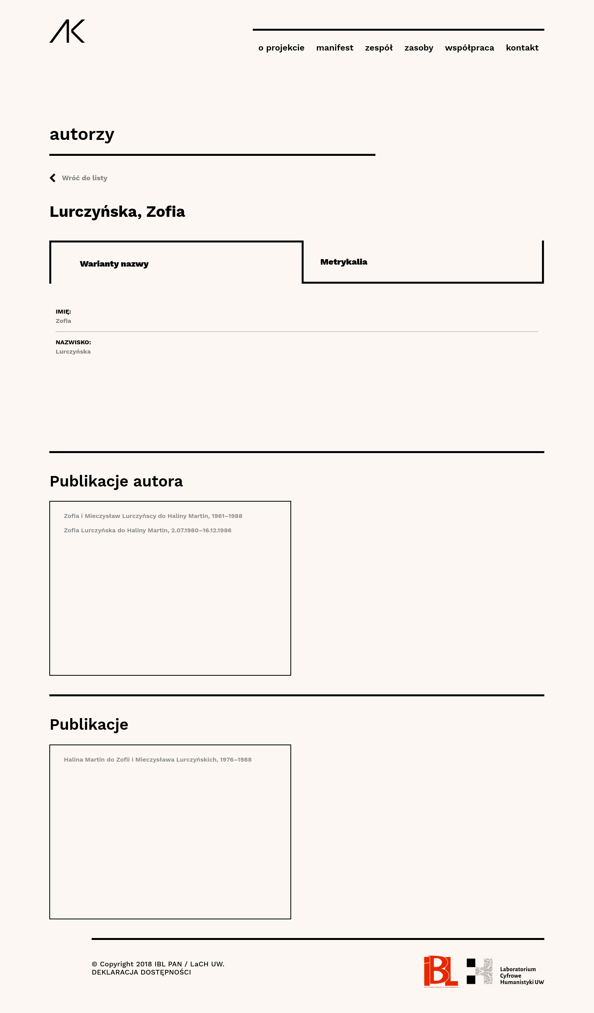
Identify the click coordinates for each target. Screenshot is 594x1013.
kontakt (522, 47)
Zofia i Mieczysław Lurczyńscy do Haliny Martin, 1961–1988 (153, 516)
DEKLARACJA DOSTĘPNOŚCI (141, 972)
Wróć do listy (84, 178)
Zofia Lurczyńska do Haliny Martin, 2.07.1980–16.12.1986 (147, 530)
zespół (379, 47)
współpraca (469, 47)
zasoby (419, 47)
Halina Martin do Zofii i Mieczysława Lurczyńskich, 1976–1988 (158, 759)
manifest (335, 47)
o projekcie (282, 47)
